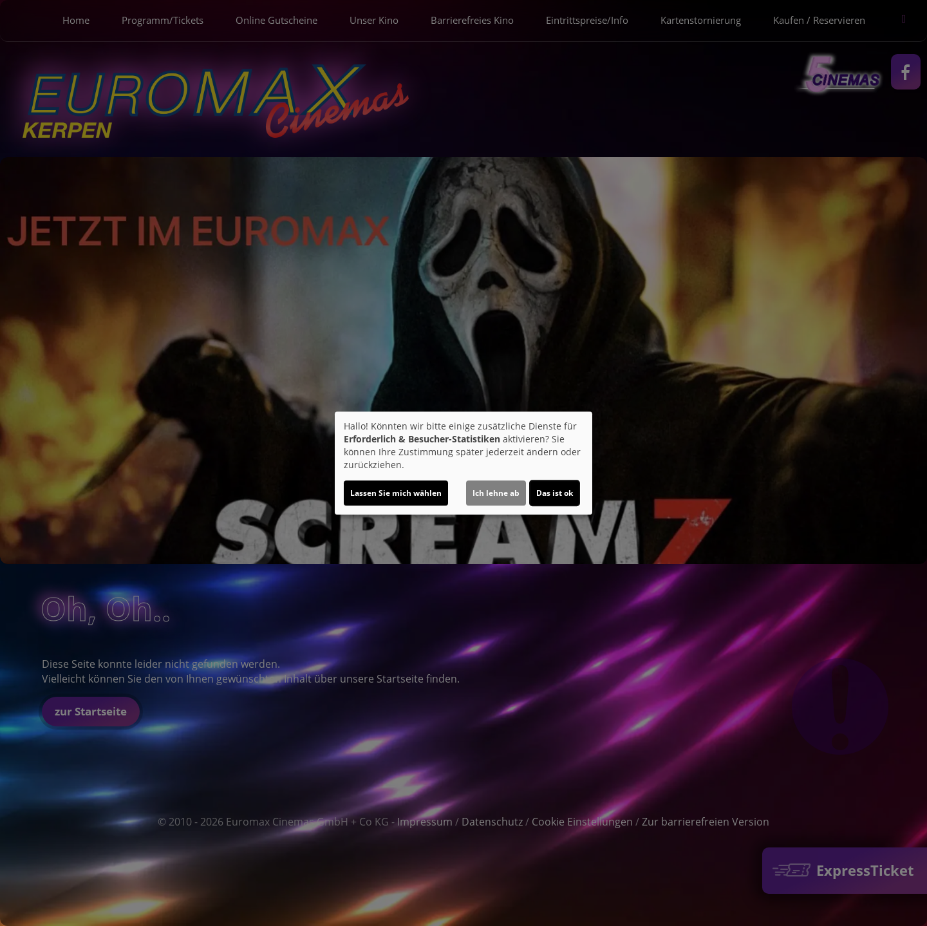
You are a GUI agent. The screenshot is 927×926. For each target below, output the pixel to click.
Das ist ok (554, 492)
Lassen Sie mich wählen (396, 492)
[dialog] (463, 463)
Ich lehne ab (496, 492)
